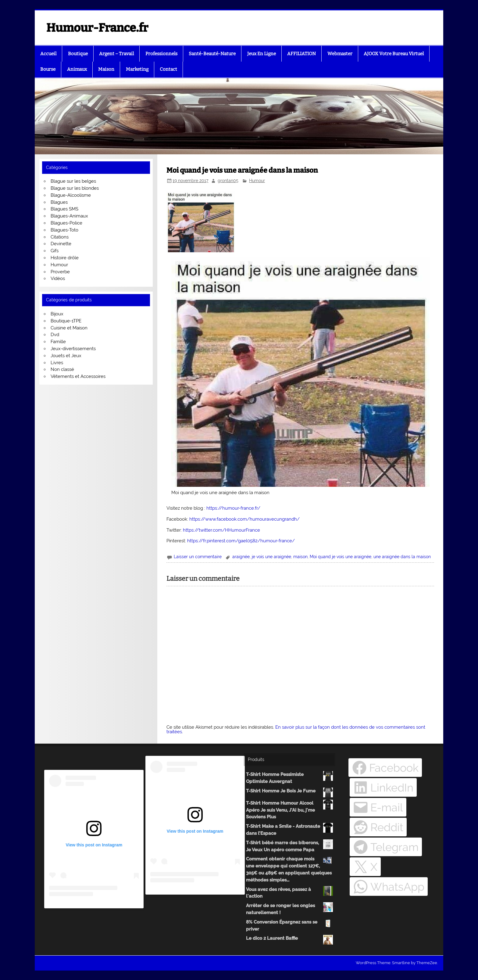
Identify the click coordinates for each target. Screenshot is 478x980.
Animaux (77, 69)
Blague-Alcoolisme (71, 195)
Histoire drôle (65, 257)
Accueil (48, 53)
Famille (58, 341)
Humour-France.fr (97, 28)
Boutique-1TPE (66, 321)
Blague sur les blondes (75, 188)
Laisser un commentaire (198, 556)
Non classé (62, 369)
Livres (57, 362)
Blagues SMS (64, 209)
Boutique (78, 53)
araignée (241, 556)
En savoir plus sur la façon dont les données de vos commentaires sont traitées (295, 729)
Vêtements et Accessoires (78, 376)
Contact (168, 69)
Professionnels (161, 53)
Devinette (61, 243)
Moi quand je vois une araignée (340, 556)
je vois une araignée (271, 556)
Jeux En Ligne (261, 53)
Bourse (47, 69)
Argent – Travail (116, 53)
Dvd (55, 334)
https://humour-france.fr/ (233, 508)
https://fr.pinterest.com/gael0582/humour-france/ (241, 541)
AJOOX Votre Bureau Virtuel (394, 53)
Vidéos (58, 278)
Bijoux (57, 314)
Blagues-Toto (64, 230)
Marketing (137, 69)
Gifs (55, 250)
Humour (257, 180)
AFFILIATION (301, 53)
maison (300, 556)
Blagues (59, 202)
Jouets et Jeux (66, 355)
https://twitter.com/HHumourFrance (221, 530)
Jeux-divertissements (73, 348)
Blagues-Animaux (69, 216)
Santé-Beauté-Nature (212, 53)
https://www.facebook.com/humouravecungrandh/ (244, 519)
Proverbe (60, 272)
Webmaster (339, 53)
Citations (60, 237)
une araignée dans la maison (402, 556)
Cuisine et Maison (69, 328)
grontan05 (228, 180)
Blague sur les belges (73, 181)
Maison (106, 69)
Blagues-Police (66, 223)
